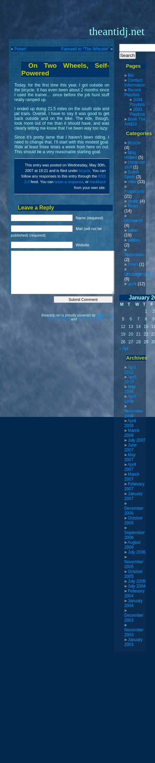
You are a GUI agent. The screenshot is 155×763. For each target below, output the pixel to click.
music (133, 201)
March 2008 (131, 433)
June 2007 (130, 447)
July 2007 (137, 440)
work (132, 283)
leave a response (69, 182)
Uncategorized (137, 274)
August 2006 (132, 545)
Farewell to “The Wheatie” (85, 49)
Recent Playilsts (132, 92)
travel (133, 264)
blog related (130, 155)
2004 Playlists (137, 102)
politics (134, 240)
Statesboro (134, 254)
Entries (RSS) (59, 319)
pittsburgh (133, 220)
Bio (131, 75)
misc (132, 181)
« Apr (124, 348)
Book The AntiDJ (135, 121)
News (133, 206)
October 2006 (133, 520)
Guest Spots (131, 174)
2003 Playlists (137, 112)
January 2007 (133, 496)
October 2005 (133, 574)
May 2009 (130, 389)
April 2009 (130, 399)
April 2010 (130, 379)
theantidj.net (117, 31)
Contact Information (134, 83)
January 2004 (133, 603)
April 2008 (130, 423)
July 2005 (137, 581)
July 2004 (137, 586)
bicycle (84, 171)
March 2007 (131, 477)
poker (133, 230)
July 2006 (137, 552)
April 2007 (130, 467)
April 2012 (130, 370)
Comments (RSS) (91, 319)
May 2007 (130, 457)
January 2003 (133, 642)
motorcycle (134, 191)
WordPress (105, 315)
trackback (98, 182)
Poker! (20, 49)
